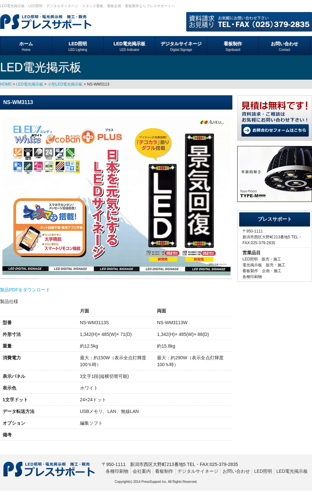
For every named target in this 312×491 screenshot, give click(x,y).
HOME (6, 84)
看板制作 (232, 46)
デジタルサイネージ (181, 46)
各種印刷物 (117, 471)
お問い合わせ (284, 46)
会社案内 (142, 471)
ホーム (26, 46)
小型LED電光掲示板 (65, 84)
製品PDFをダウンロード (25, 289)
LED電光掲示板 (129, 46)
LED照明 (77, 46)
